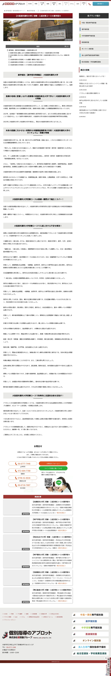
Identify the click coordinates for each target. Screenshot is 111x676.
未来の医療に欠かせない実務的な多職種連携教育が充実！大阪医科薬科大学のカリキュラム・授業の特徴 (39, 57)
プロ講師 (28, 622)
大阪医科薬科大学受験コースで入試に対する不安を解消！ (29, 64)
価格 (39, 622)
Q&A (54, 626)
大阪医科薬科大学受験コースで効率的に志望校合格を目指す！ (31, 67)
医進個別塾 (85, 42)
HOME (7, 622)
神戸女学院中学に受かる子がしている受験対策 (93, 101)
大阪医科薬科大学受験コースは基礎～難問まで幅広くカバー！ (31, 61)
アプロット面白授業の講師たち (89, 93)
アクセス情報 (42, 626)
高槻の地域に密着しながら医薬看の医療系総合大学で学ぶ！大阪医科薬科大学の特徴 (38, 53)
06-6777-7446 (24, 466)
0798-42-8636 (24, 484)
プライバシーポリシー (13, 634)
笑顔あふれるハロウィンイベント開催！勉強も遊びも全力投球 (93, 84)
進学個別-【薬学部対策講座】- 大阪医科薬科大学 (25, 50)
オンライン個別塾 (87, 49)
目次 (37, 46)
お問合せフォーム (43, 630)
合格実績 (50, 622)
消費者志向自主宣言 (23, 630)
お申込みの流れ (25, 626)
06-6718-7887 (24, 492)
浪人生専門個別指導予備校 (90, 55)
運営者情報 (60, 630)
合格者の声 (9, 626)
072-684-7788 (24, 475)
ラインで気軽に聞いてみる (53, 472)
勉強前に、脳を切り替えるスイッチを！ (92, 76)
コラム (7, 630)
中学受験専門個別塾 (88, 36)
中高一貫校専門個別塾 (89, 23)
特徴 (17, 622)
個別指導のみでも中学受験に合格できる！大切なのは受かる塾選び (93, 111)
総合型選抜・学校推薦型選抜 (91, 62)
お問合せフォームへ (53, 466)
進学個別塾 (85, 29)
